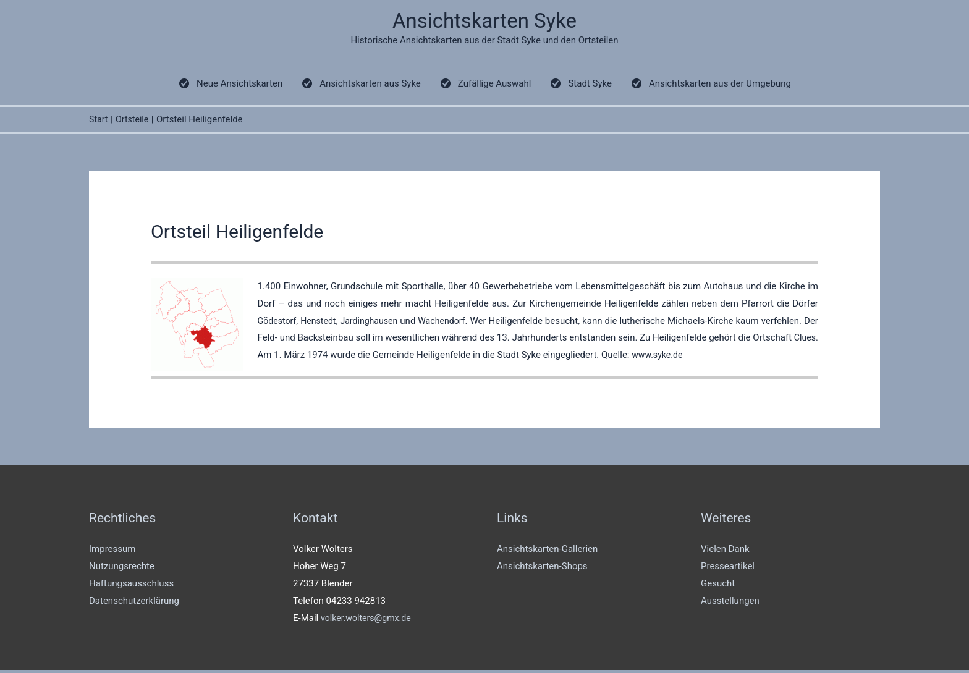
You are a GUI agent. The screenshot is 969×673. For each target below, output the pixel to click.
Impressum (112, 551)
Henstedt (322, 323)
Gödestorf (278, 323)
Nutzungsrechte (121, 568)
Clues (269, 357)
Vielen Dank (725, 551)
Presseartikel (728, 568)
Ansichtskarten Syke (485, 22)
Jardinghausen (376, 323)
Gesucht (718, 585)
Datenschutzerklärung (134, 603)
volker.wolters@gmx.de (369, 620)
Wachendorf (453, 323)
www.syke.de (686, 357)
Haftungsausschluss (131, 585)
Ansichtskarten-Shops (542, 568)
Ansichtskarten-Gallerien (547, 551)
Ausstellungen (730, 603)
